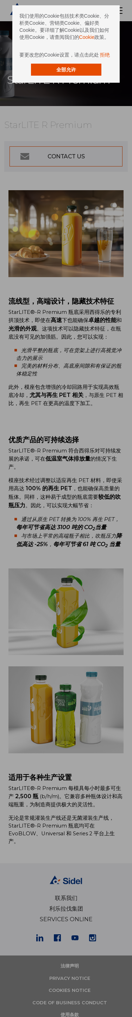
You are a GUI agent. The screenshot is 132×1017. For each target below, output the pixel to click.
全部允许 (66, 69)
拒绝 (105, 55)
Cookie (87, 37)
